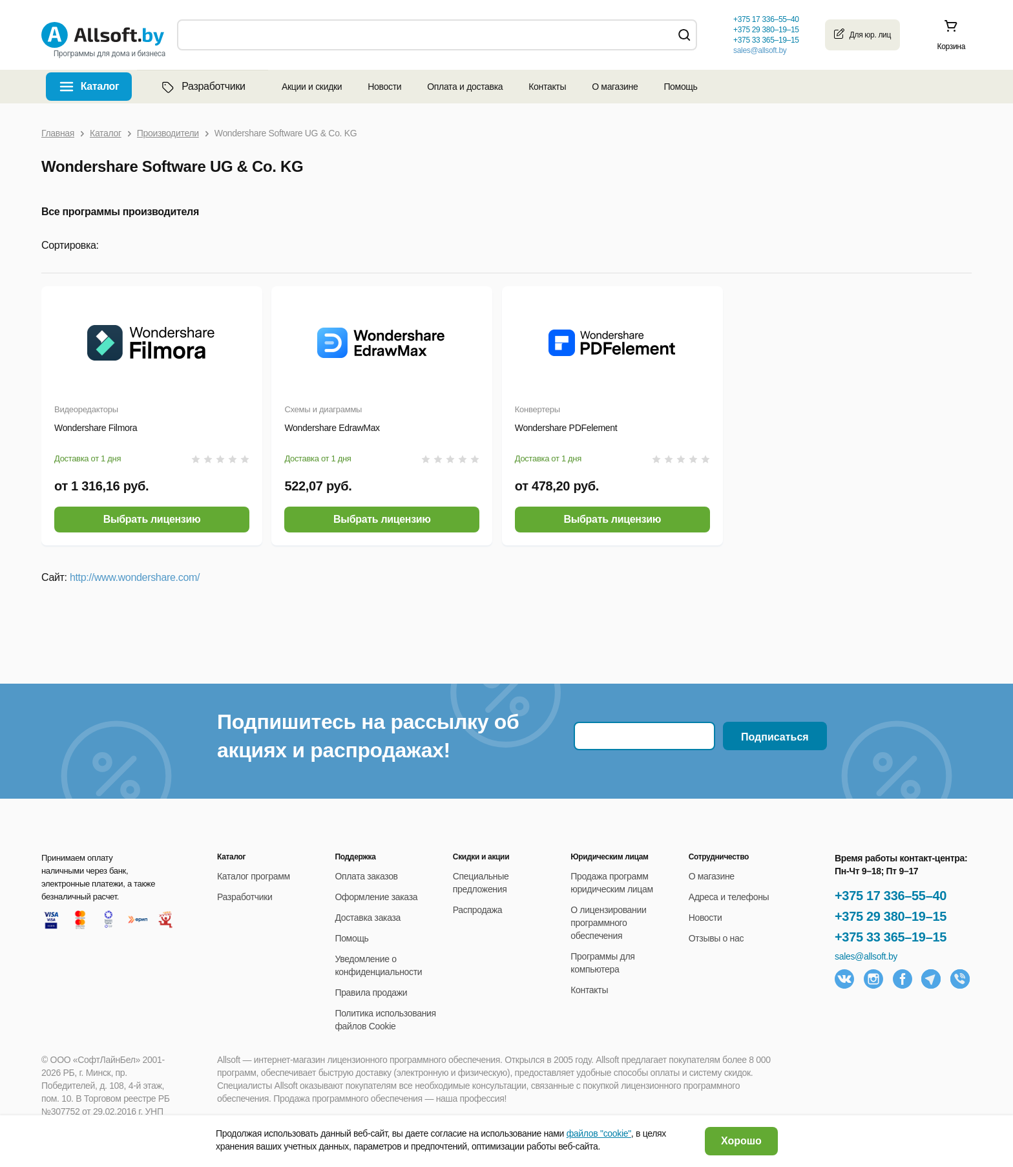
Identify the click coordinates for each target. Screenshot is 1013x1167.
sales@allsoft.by (759, 50)
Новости (384, 86)
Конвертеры (537, 409)
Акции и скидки (312, 86)
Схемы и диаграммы (323, 409)
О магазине (615, 86)
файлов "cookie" (599, 1133)
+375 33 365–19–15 (890, 937)
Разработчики (202, 86)
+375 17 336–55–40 (890, 895)
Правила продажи (371, 992)
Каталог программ (253, 876)
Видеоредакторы (86, 409)
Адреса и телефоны (729, 897)
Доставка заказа (368, 917)
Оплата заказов (366, 876)
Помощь (680, 86)
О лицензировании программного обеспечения (608, 923)
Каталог (100, 86)
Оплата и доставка (465, 86)
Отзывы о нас (716, 938)
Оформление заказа (376, 897)
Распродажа (477, 910)
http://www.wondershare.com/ (135, 577)
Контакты (547, 86)
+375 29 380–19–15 (890, 916)
